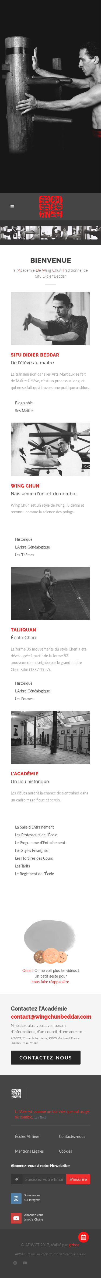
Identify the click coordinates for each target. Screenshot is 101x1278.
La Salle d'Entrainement (34, 827)
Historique (23, 539)
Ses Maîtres (24, 410)
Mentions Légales (29, 1151)
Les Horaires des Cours (34, 858)
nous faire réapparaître (50, 981)
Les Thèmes (24, 555)
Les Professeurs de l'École (36, 835)
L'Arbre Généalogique (32, 547)
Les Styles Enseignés (31, 850)
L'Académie (25, 773)
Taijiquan (23, 630)
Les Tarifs (22, 866)
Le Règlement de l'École (34, 874)
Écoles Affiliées (27, 1136)
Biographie (24, 403)
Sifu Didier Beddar (35, 355)
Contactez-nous (45, 1058)
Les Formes (24, 698)
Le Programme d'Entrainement (40, 842)
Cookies (65, 1151)
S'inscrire (78, 1179)
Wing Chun (25, 486)
